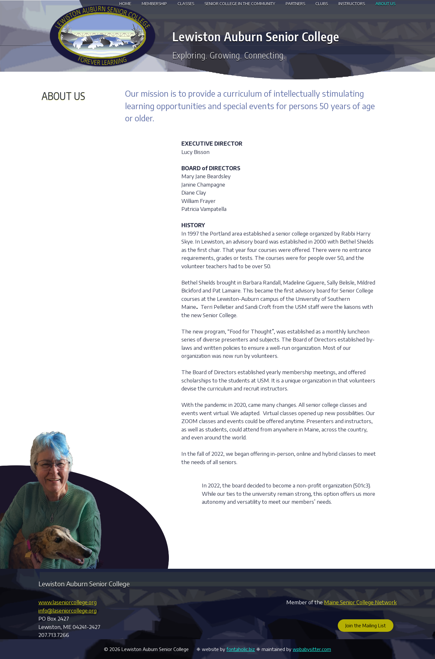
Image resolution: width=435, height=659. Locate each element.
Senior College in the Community (239, 3)
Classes (186, 3)
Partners (295, 3)
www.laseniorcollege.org (67, 602)
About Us (385, 3)
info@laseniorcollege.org (67, 610)
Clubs (321, 3)
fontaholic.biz (240, 649)
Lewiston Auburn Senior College (255, 36)
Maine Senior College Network (360, 602)
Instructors (351, 3)
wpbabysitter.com (312, 649)
